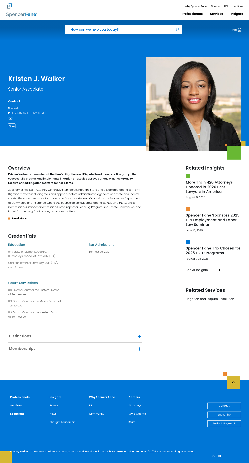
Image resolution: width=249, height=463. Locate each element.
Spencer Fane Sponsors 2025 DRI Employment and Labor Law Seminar (212, 220)
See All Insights (203, 269)
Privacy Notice (19, 451)
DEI (226, 6)
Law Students (137, 414)
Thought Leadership (63, 422)
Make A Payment (224, 423)
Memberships (22, 349)
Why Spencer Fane (196, 6)
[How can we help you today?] (119, 29)
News (53, 414)
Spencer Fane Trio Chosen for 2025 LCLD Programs (213, 250)
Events (54, 405)
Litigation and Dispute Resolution (210, 299)
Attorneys (135, 405)
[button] (75, 218)
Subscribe (224, 415)
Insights (236, 14)
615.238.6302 (17, 113)
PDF (237, 30)
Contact (224, 406)
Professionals (192, 14)
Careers (215, 6)
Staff (131, 422)
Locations (237, 6)
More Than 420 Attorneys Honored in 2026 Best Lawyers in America (209, 187)
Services (216, 14)
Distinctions (20, 336)
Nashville (13, 108)
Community (96, 414)
